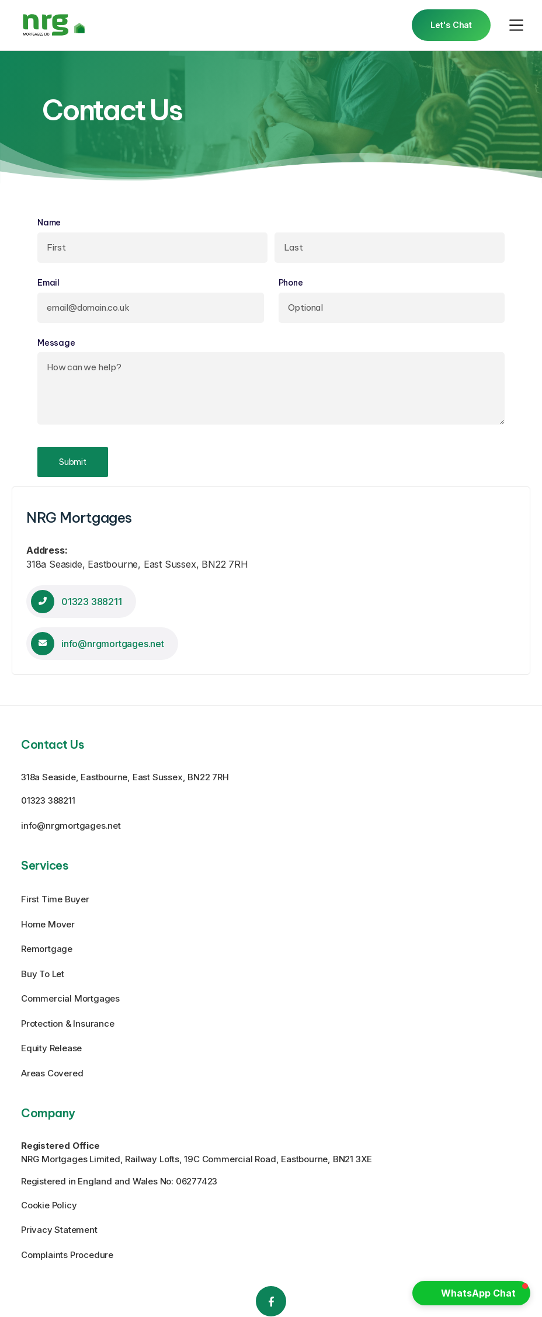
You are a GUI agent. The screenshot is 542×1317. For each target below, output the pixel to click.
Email (69, 282)
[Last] (390, 247)
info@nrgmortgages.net (71, 825)
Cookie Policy (49, 1205)
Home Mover (48, 924)
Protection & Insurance (67, 1023)
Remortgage (46, 948)
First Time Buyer (55, 899)
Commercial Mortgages (70, 998)
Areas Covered (52, 1073)
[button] (516, 25)
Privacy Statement (59, 1229)
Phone (291, 282)
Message (56, 343)
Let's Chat (451, 25)
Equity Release (51, 1048)
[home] (54, 25)
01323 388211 (48, 800)
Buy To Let (42, 973)
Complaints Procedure (67, 1254)
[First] (152, 247)
